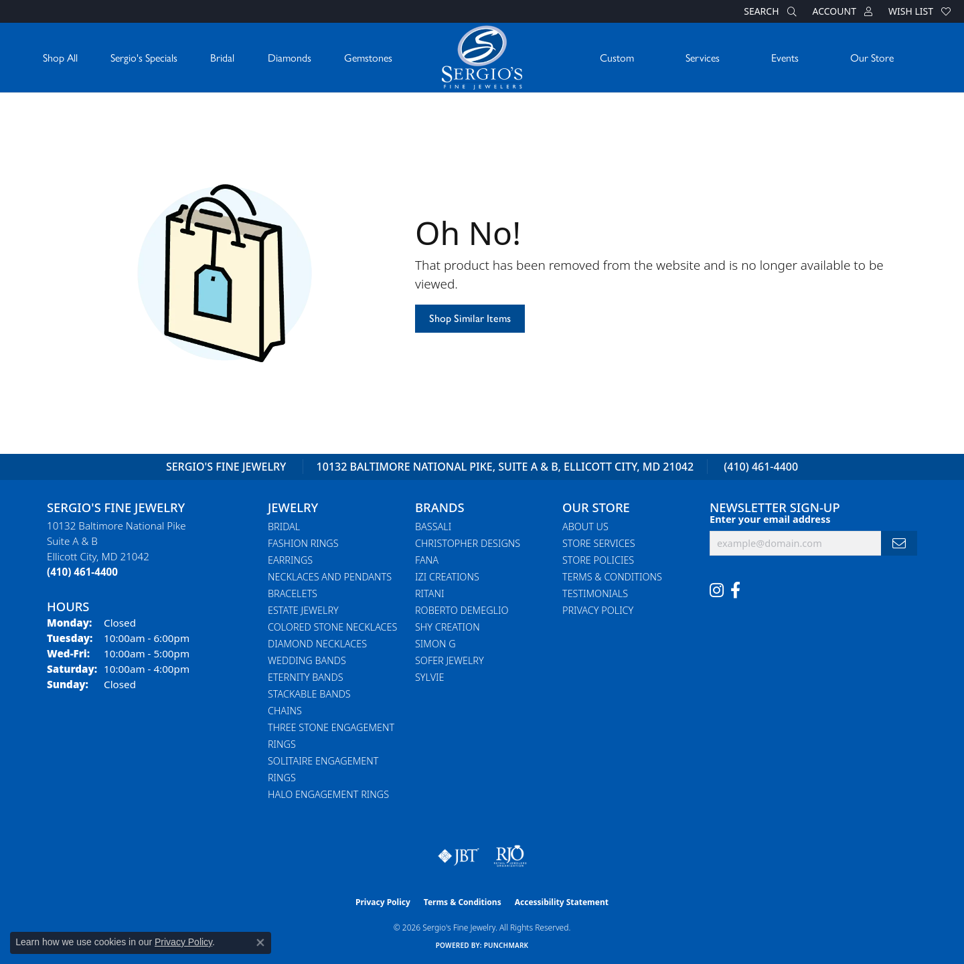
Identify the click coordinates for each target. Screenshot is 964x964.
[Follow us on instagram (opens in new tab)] (717, 590)
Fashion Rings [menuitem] (303, 543)
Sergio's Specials (143, 57)
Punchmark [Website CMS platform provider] (506, 945)
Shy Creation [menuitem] (447, 627)
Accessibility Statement (562, 902)
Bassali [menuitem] (433, 526)
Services (703, 57)
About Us (585, 526)
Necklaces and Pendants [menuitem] (330, 576)
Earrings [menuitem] (290, 560)
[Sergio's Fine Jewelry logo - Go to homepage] (482, 57)
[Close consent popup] (260, 943)
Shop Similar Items (470, 318)
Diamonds (289, 57)
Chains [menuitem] (285, 710)
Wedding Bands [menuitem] (307, 660)
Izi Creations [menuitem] (447, 576)
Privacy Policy (597, 610)
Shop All (60, 57)
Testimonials (595, 593)
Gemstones (368, 57)
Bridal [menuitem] (284, 526)
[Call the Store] (82, 571)
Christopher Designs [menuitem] (467, 543)
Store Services (598, 543)
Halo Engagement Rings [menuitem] (328, 794)
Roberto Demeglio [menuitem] (461, 610)
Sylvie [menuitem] (429, 677)
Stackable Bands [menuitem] (309, 694)
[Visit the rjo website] (510, 856)
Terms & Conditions (612, 576)
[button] (768, 11)
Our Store (872, 57)
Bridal (222, 57)
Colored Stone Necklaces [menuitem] (332, 627)
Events (785, 57)
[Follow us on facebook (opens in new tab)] (735, 590)
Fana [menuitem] (426, 560)
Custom (617, 57)
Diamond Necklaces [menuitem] (317, 643)
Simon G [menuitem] (435, 643)
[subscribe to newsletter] (899, 543)
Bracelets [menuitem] (292, 593)
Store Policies (598, 560)
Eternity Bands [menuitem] (305, 677)
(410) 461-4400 (761, 466)
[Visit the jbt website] (458, 856)
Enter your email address (770, 519)
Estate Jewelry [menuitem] (303, 610)
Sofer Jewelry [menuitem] (449, 660)
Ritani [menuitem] (429, 593)
